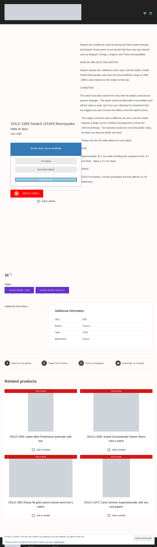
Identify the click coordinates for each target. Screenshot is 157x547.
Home (31, 511)
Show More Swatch (52, 255)
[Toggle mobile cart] (144, 13)
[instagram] (147, 513)
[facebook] (138, 513)
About (55, 511)
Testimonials (34, 521)
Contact (56, 521)
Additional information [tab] (16, 271)
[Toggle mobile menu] (150, 13)
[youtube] (151, 513)
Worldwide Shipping (38, 516)
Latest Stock (58, 516)
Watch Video (30, 127)
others (143, 54)
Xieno (149, 525)
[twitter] (143, 513)
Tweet (8, 249)
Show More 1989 (19, 255)
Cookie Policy (59, 542)
